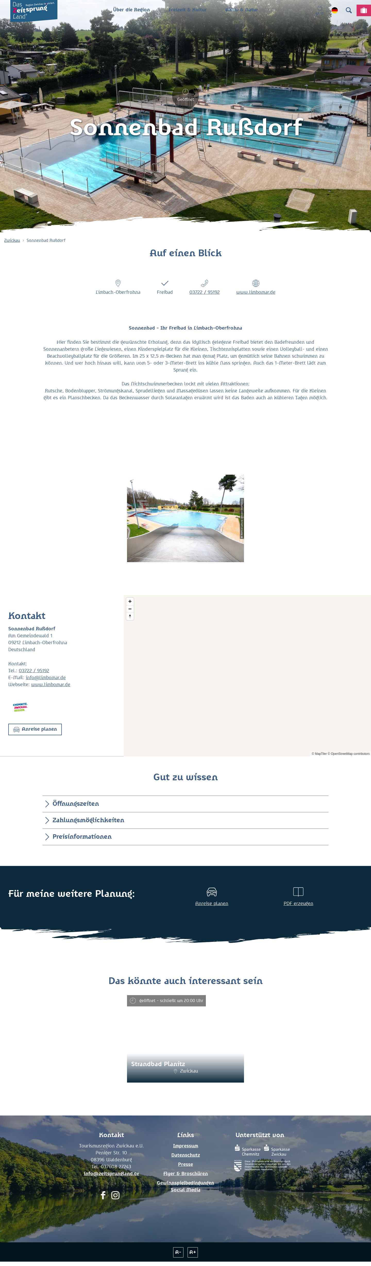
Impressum (185, 1146)
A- (178, 1252)
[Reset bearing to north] (130, 616)
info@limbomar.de (46, 678)
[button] (35, 729)
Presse (185, 1164)
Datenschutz (185, 1155)
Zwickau (12, 240)
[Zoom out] (130, 609)
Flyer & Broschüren (185, 1174)
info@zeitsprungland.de (111, 1174)
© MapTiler (319, 754)
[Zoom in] (130, 601)
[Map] (247, 676)
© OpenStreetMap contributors (349, 754)
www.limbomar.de (255, 292)
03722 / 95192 (204, 292)
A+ (192, 1252)
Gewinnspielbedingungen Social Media (185, 1186)
